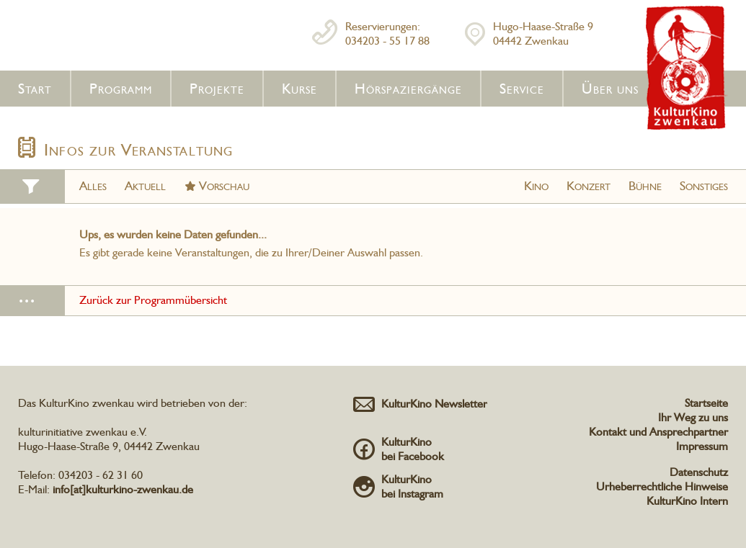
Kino (536, 185)
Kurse (299, 88)
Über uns (610, 88)
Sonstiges (704, 185)
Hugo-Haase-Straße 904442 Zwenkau (543, 33)
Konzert (588, 185)
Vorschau (224, 185)
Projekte (217, 88)
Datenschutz (699, 472)
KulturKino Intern (687, 501)
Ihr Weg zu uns (693, 417)
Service (521, 88)
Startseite (706, 403)
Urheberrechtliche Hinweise (662, 486)
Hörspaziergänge (408, 88)
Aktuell (145, 185)
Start (35, 88)
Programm (120, 88)
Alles (93, 185)
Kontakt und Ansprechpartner (658, 432)
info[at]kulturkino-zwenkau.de (123, 489)
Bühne (645, 185)
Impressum (702, 446)
